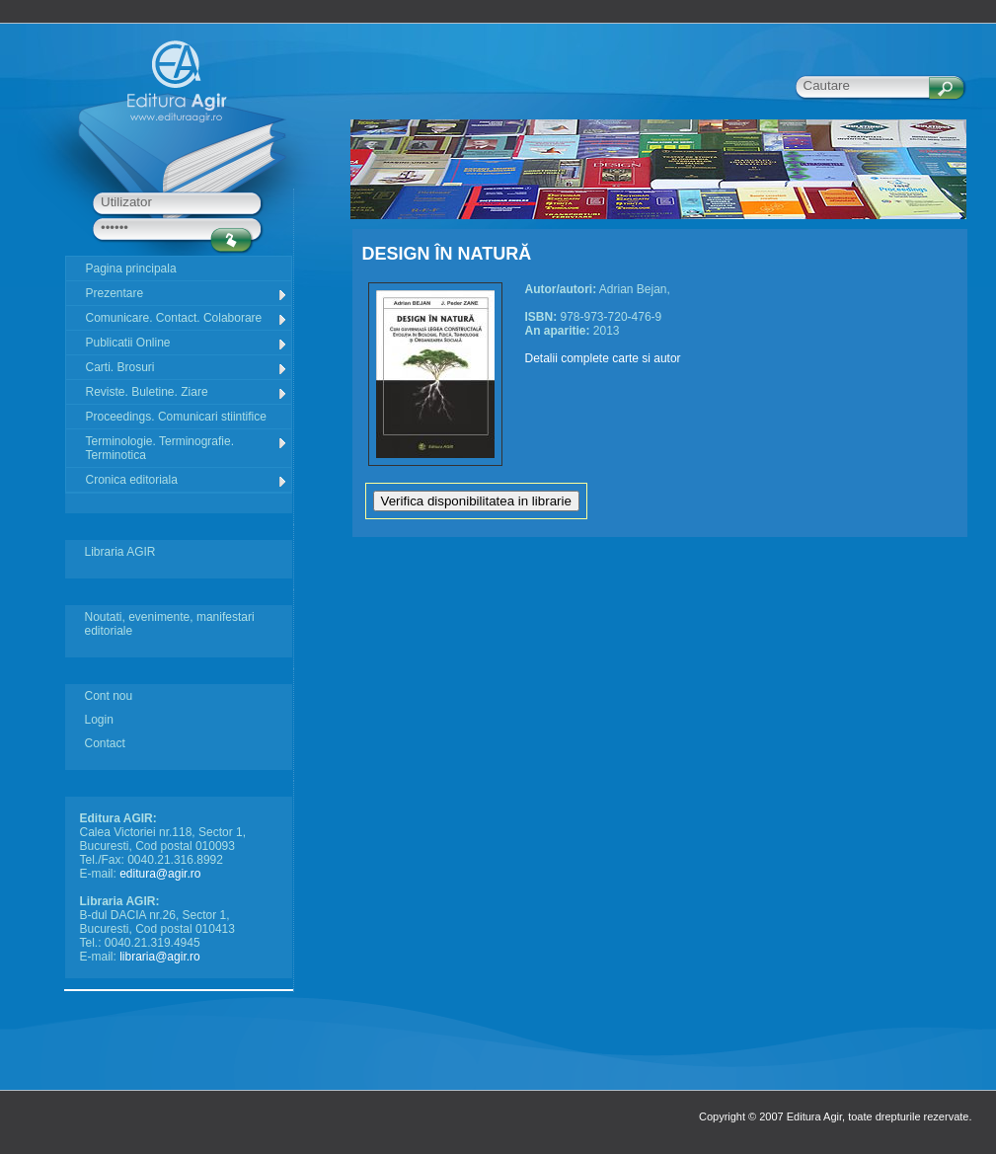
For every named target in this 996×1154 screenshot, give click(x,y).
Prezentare (187, 293)
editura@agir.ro (159, 874)
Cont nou (109, 696)
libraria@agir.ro (159, 956)
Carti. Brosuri (187, 367)
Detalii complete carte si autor (603, 358)
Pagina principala (131, 268)
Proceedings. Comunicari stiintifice (176, 416)
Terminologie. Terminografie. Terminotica (187, 448)
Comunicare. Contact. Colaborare (187, 318)
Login (99, 720)
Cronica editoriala (187, 480)
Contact (105, 743)
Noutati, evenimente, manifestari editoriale (170, 624)
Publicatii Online (187, 343)
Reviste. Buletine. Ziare (187, 392)
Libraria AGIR (120, 552)
